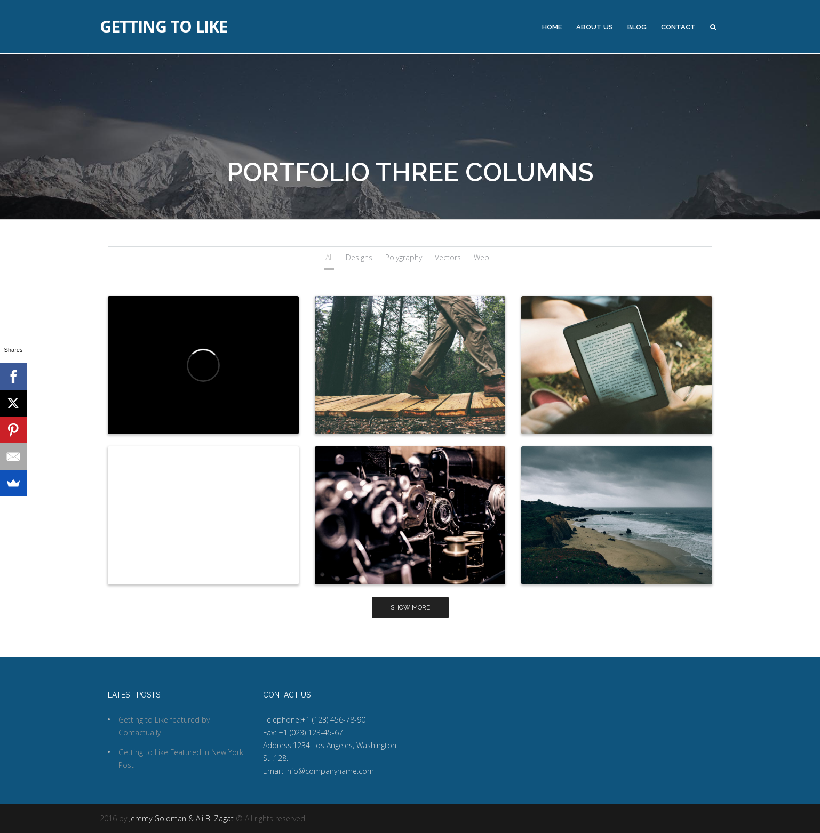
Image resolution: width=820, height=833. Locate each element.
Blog (637, 27)
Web (481, 257)
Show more (410, 607)
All (329, 257)
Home (552, 27)
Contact (678, 27)
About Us (594, 27)
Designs (359, 257)
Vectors (448, 257)
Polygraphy (403, 257)
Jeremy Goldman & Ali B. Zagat (181, 818)
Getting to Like (163, 27)
